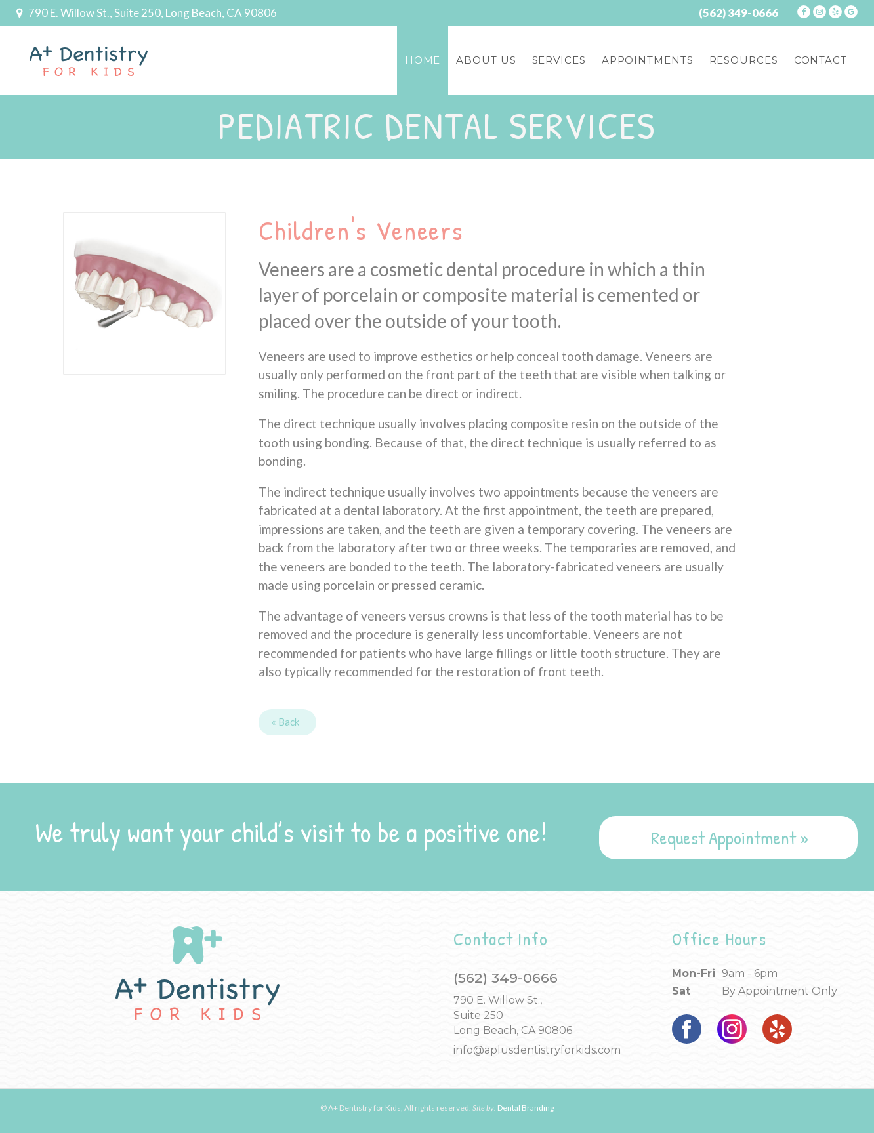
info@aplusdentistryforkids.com (537, 1050)
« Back (285, 722)
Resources (743, 60)
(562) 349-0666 (738, 13)
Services (559, 60)
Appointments (648, 60)
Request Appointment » (730, 837)
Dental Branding (525, 1108)
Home (423, 60)
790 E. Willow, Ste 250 (152, 13)
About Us (486, 60)
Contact (820, 60)
